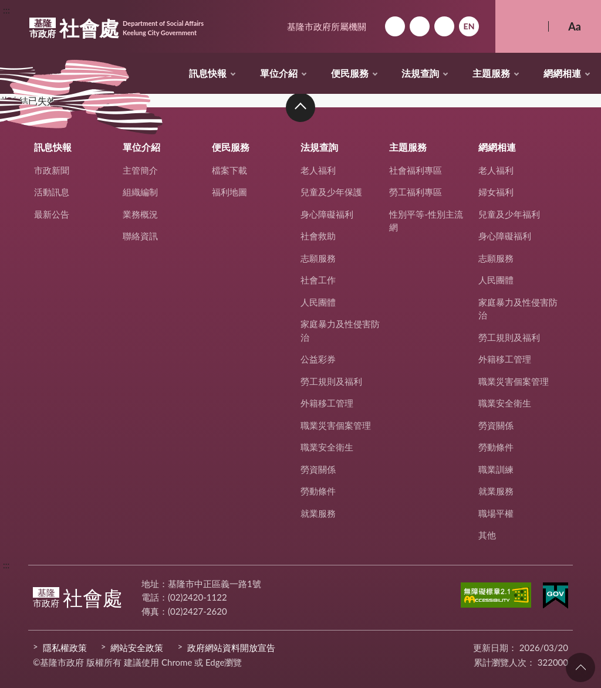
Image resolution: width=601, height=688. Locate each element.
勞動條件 (318, 491)
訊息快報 (208, 73)
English (469, 26)
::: (6, 9)
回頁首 (580, 667)
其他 (487, 535)
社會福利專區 (415, 170)
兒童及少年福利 (509, 214)
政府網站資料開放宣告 (231, 647)
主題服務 (491, 73)
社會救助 (318, 236)
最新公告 (51, 214)
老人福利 (318, 170)
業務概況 (140, 214)
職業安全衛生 (326, 447)
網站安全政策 (136, 647)
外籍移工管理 (326, 403)
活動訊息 (51, 192)
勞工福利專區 (415, 192)
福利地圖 (229, 192)
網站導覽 (420, 26)
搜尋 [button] (521, 26)
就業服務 (318, 513)
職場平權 (496, 513)
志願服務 (318, 258)
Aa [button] (574, 26)
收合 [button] (300, 107)
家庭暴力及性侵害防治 (340, 330)
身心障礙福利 (326, 214)
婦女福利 (496, 192)
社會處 (116, 28)
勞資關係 (318, 469)
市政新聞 (51, 170)
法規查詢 (420, 73)
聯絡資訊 (140, 236)
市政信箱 (444, 26)
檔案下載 (229, 170)
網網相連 (562, 73)
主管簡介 (140, 170)
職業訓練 (496, 469)
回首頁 (395, 26)
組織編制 (140, 192)
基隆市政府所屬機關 (326, 26)
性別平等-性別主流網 (426, 221)
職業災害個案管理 (335, 425)
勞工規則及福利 (331, 381)
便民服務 (350, 73)
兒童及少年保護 (331, 192)
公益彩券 (318, 359)
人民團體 (318, 302)
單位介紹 (279, 73)
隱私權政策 (65, 647)
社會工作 (318, 279)
